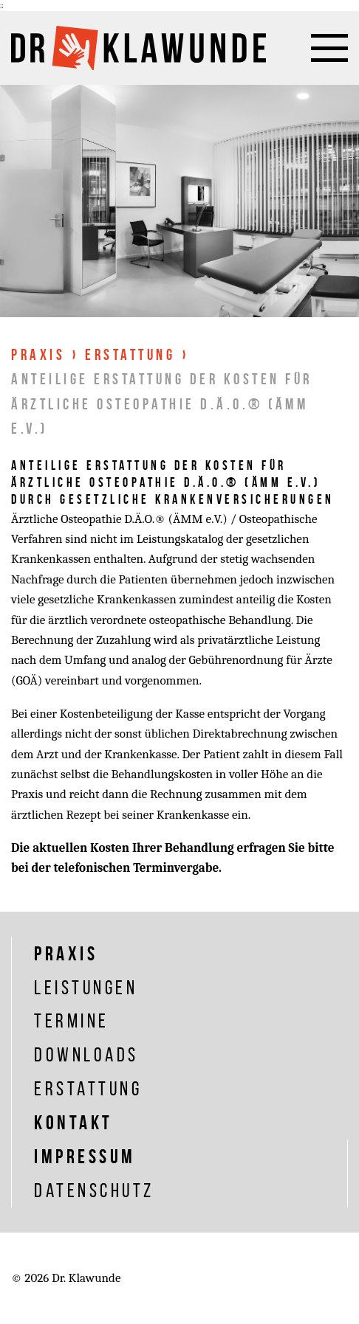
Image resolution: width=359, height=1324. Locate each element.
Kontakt (73, 1122)
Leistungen (85, 987)
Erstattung (130, 354)
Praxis (38, 354)
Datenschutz (94, 1190)
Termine (71, 1020)
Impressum (85, 1156)
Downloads (86, 1054)
